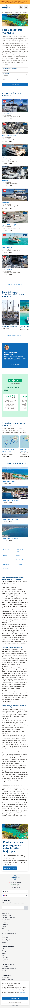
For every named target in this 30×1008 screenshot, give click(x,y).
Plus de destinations (8, 964)
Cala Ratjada (5, 549)
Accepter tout (15, 998)
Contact (4, 942)
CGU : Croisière (6, 933)
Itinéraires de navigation (9, 969)
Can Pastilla (5, 555)
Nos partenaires (6, 922)
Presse (4, 926)
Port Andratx (5, 560)
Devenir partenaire (7, 980)
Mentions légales (7, 931)
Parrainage (5, 924)
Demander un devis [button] (10, 868)
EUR (15, 891)
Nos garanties (6, 920)
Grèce (3, 955)
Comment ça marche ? (8, 917)
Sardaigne (5, 957)
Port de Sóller (20, 560)
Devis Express (6, 971)
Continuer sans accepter (15, 1002)
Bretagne (4, 951)
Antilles (4, 962)
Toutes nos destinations (15, 335)
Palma (18, 555)
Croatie (4, 953)
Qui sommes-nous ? (7, 915)
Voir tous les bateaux (15, 284)
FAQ (3, 935)
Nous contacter (15, 364)
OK (26, 908)
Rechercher (15, 84)
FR (15, 895)
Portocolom (19, 564)
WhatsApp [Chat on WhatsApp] (15, 885)
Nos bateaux (5, 966)
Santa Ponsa (5, 568)
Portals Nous (5, 564)
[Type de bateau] (15, 74)
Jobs (3, 929)
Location (13, 933)
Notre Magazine (6, 940)
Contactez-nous (15, 887)
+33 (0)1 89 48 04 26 (15, 882)
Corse (3, 948)
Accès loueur (5, 977)
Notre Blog (5, 937)
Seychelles (5, 960)
